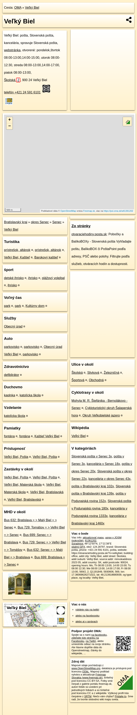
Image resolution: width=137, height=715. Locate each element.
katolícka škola (30, 395)
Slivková (93, 372)
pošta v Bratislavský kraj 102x (92, 486)
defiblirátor (11, 375)
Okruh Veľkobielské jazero (101, 415)
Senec (56, 222)
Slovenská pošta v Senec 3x (91, 456)
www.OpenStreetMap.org (85, 668)
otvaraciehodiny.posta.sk (89, 234)
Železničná (111, 372)
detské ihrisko (14, 278)
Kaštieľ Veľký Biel (46, 436)
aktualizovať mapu (93, 537)
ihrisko (32, 278)
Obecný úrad (13, 326)
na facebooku (99, 634)
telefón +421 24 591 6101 (22, 92)
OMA (18, 7)
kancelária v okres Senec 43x (110, 479)
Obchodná (96, 380)
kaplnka (9, 395)
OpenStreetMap (68, 211)
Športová (77, 380)
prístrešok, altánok (17, 250)
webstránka (12, 50)
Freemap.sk (89, 211)
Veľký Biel (32, 7)
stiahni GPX (78, 546)
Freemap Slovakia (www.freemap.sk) (88, 676)
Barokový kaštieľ (46, 257)
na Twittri (91, 641)
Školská (12, 80)
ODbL (85, 671)
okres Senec (40, 222)
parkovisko (11, 347)
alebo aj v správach (86, 621)
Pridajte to (121, 696)
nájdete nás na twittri (87, 609)
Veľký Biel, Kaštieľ (17, 257)
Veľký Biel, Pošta (16, 457)
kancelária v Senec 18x (103, 464)
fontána (9, 436)
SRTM (88, 696)
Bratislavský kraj (15, 222)
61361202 (90, 540)
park (7, 306)
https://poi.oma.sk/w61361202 (118, 211)
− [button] (9, 126)
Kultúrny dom (35, 306)
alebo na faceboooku (87, 615)
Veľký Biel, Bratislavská (47, 492)
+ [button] (9, 120)
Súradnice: (77, 543)
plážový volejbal (53, 278)
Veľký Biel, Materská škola (23, 484)
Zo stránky (81, 226)
